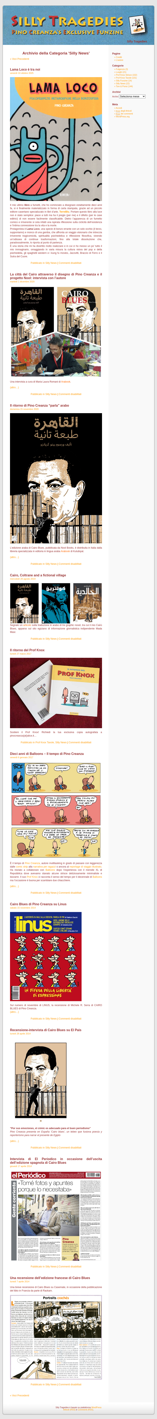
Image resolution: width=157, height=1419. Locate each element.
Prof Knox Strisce (124, 75)
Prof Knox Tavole (44, 742)
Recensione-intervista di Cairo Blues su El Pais (45, 1030)
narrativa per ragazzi (44, 866)
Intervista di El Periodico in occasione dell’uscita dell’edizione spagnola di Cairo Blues (56, 1160)
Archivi (115, 96)
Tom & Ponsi (121, 86)
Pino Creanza (32, 863)
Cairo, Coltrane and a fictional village (38, 575)
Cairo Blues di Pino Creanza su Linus (38, 904)
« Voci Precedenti (19, 59)
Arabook (65, 381)
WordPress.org (123, 116)
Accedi (119, 108)
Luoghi (119, 72)
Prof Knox (32, 876)
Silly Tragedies (137, 41)
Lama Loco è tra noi (25, 69)
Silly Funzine (122, 81)
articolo (27, 625)
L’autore (119, 60)
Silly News (51, 263)
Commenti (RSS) (85, 1410)
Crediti (119, 57)
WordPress (96, 1407)
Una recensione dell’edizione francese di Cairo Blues (50, 1278)
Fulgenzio (120, 69)
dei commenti (124, 114)
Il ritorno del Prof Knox (27, 650)
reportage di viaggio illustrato (85, 866)
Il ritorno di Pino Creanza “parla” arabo (39, 405)
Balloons (50, 870)
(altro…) (14, 387)
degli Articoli (124, 111)
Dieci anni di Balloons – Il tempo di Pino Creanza (47, 754)
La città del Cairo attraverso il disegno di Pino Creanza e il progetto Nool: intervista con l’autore (56, 276)
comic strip (22, 866)
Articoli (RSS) (69, 1410)
